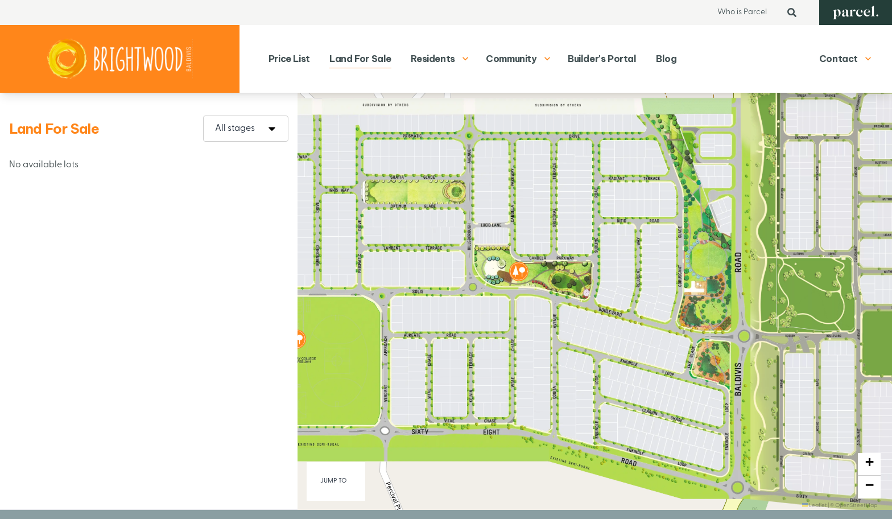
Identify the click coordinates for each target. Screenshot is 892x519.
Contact (838, 58)
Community (511, 58)
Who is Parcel (742, 12)
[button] (518, 272)
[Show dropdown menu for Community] (547, 59)
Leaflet (814, 505)
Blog (666, 58)
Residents (433, 58)
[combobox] (245, 129)
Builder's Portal (602, 58)
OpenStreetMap (856, 505)
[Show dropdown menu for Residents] (465, 59)
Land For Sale (360, 58)
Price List (289, 58)
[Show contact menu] (868, 58)
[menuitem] (283, 59)
